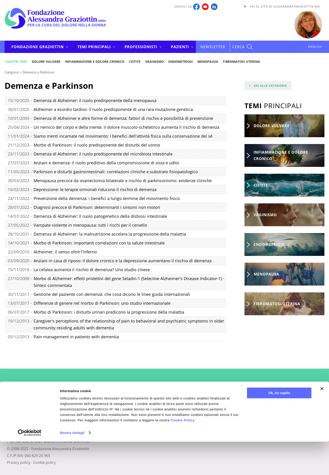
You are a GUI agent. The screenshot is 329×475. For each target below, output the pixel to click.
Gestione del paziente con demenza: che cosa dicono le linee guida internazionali (112, 294)
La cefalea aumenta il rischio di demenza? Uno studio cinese (92, 269)
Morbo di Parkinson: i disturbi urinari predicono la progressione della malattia (109, 312)
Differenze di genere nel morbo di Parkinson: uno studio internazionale (102, 303)
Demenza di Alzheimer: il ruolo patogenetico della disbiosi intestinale (100, 216)
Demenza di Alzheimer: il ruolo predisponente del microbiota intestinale (103, 154)
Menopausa (207, 61)
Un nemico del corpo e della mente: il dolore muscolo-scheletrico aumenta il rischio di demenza (126, 127)
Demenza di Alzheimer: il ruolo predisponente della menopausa (95, 100)
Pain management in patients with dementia (76, 336)
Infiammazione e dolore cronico (94, 61)
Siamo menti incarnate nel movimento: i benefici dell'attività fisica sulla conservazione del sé (123, 136)
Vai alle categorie (270, 86)
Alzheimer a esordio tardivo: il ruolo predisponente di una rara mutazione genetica (113, 109)
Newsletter (212, 46)
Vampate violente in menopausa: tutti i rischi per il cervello (90, 225)
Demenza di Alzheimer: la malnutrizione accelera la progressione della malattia (110, 234)
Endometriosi (180, 61)
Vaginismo (154, 61)
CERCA (238, 46)
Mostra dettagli (72, 466)
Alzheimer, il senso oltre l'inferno (65, 252)
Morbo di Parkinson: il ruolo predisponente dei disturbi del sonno (97, 145)
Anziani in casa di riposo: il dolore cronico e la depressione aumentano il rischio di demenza (123, 260)
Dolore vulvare (46, 61)
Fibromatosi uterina (241, 61)
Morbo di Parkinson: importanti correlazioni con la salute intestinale (99, 243)
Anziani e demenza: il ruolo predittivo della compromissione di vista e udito (106, 162)
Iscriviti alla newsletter (164, 406)
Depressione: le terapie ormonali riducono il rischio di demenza (95, 189)
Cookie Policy (183, 453)
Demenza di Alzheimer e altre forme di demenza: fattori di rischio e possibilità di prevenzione (123, 118)
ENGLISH (315, 47)
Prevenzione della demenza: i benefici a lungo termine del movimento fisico (107, 198)
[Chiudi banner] (322, 422)
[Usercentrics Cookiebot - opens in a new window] (30, 466)
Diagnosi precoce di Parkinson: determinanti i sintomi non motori (97, 207)
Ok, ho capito (279, 426)
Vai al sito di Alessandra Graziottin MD (285, 6)
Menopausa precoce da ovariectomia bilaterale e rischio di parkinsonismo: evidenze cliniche (123, 180)
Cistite (135, 61)
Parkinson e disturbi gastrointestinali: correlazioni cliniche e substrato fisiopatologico (116, 171)
